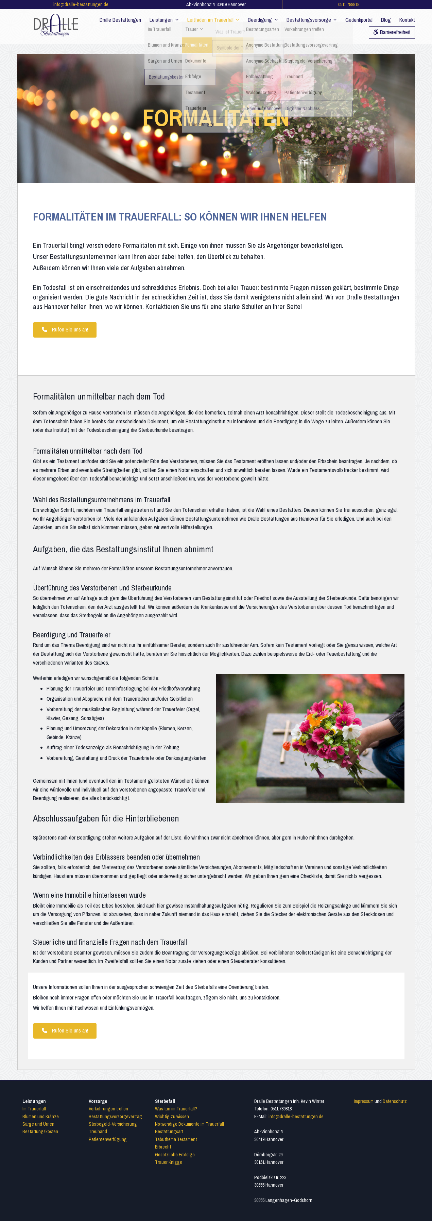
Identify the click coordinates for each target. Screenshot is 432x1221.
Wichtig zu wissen (172, 1116)
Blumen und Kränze (40, 1116)
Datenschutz (395, 1101)
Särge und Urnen (38, 1124)
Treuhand (98, 1131)
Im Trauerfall (34, 1109)
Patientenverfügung (108, 1139)
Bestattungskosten (40, 1131)
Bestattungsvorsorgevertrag (115, 1116)
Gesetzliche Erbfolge (175, 1155)
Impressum (364, 1101)
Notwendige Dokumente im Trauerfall (189, 1124)
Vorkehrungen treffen (108, 1109)
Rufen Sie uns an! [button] (65, 329)
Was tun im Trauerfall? (176, 1109)
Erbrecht (163, 1147)
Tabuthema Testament (176, 1139)
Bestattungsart (169, 1131)
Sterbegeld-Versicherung (113, 1124)
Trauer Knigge (168, 1162)
